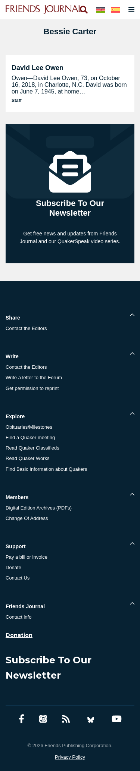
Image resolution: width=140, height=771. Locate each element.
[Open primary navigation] (129, 9)
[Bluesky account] (91, 719)
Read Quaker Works (28, 458)
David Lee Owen (37, 68)
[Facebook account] (21, 719)
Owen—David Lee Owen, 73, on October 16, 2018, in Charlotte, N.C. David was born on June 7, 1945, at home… (69, 85)
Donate (13, 567)
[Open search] (83, 9)
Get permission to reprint (32, 388)
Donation (19, 635)
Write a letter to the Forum (34, 377)
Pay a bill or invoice (26, 557)
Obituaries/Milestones (29, 427)
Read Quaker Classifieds (32, 448)
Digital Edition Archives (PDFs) (39, 508)
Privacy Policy (70, 757)
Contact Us (17, 578)
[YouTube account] (117, 719)
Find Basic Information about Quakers (46, 469)
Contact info (18, 617)
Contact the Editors (26, 328)
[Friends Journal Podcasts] (43, 719)
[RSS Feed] (66, 719)
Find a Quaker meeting (30, 437)
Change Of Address (27, 518)
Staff (17, 100)
